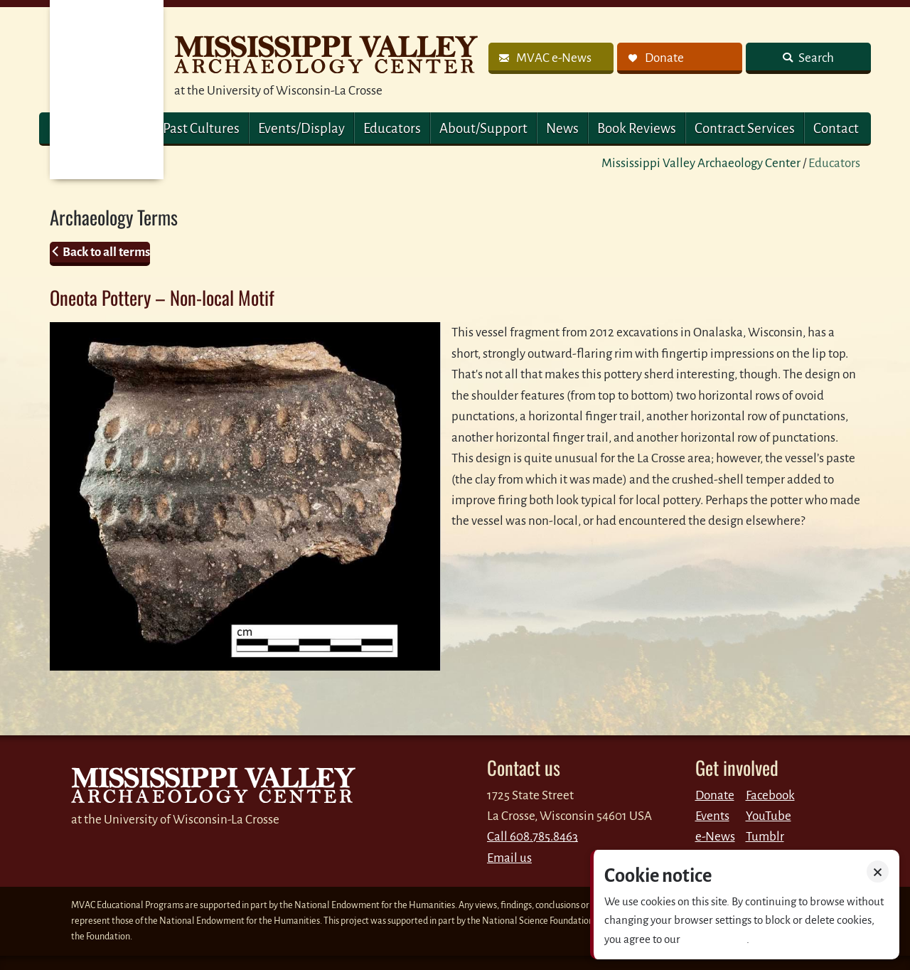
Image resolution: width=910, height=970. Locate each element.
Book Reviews (636, 128)
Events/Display (301, 128)
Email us (509, 858)
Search (815, 58)
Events (712, 816)
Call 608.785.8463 (532, 836)
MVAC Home (107, 89)
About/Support (483, 128)
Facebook (770, 795)
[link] (551, 58)
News (562, 128)
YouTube (768, 816)
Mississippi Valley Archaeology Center (701, 163)
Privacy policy (714, 939)
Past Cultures (201, 128)
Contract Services (745, 128)
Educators (392, 128)
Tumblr (765, 836)
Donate (714, 795)
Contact (836, 128)
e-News (715, 836)
